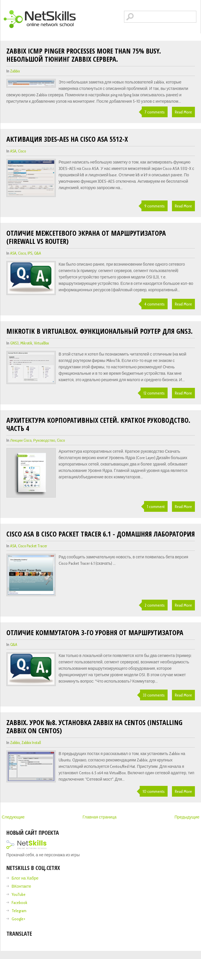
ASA (13, 151)
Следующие (13, 817)
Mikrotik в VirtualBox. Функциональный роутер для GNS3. (99, 331)
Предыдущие (187, 817)
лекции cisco (20, 440)
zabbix (15, 71)
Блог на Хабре (25, 878)
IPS (30, 253)
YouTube (19, 894)
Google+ (18, 918)
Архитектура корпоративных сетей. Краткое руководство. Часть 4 (98, 424)
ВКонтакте (21, 886)
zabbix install (31, 742)
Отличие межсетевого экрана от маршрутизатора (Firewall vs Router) (86, 237)
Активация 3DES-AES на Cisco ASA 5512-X (67, 139)
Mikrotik (26, 343)
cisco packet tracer (32, 546)
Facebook (19, 902)
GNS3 (14, 343)
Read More (183, 112)
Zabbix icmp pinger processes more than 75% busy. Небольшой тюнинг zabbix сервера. (83, 55)
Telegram (19, 910)
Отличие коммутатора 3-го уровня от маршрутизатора (94, 632)
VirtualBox (41, 343)
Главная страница (99, 817)
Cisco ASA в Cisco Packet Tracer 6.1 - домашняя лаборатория (100, 534)
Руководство (44, 440)
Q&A (37, 253)
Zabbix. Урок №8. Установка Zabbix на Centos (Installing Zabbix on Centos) (94, 726)
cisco (22, 151)
